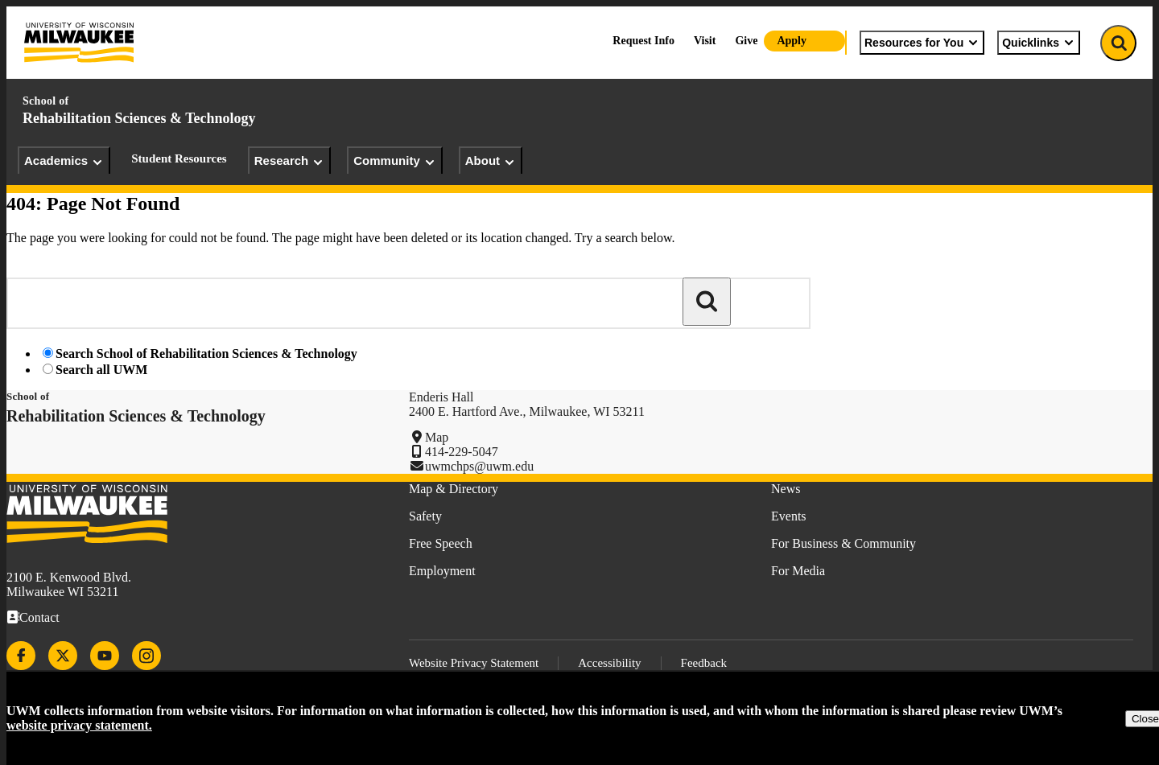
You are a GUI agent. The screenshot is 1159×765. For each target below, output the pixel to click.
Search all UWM (101, 369)
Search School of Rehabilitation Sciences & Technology (206, 353)
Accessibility (609, 662)
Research (289, 161)
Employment (442, 571)
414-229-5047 (461, 452)
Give (746, 41)
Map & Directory (453, 489)
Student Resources (178, 158)
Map (436, 437)
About (490, 161)
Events (788, 516)
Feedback (704, 662)
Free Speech (440, 543)
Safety (425, 516)
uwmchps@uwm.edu (479, 466)
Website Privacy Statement (473, 662)
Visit (705, 41)
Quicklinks (1038, 42)
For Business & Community (843, 543)
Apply (791, 41)
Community (394, 161)
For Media (798, 571)
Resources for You (922, 42)
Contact (39, 617)
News (785, 489)
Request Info (643, 41)
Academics (64, 161)
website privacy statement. (79, 725)
